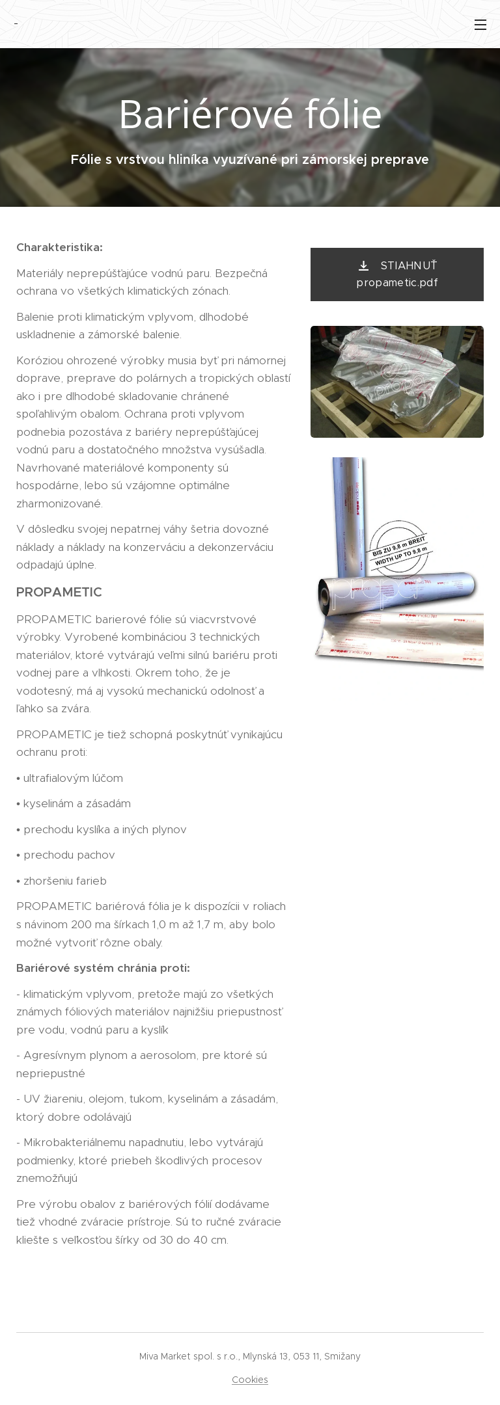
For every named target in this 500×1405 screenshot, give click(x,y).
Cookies (250, 1379)
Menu (480, 24)
